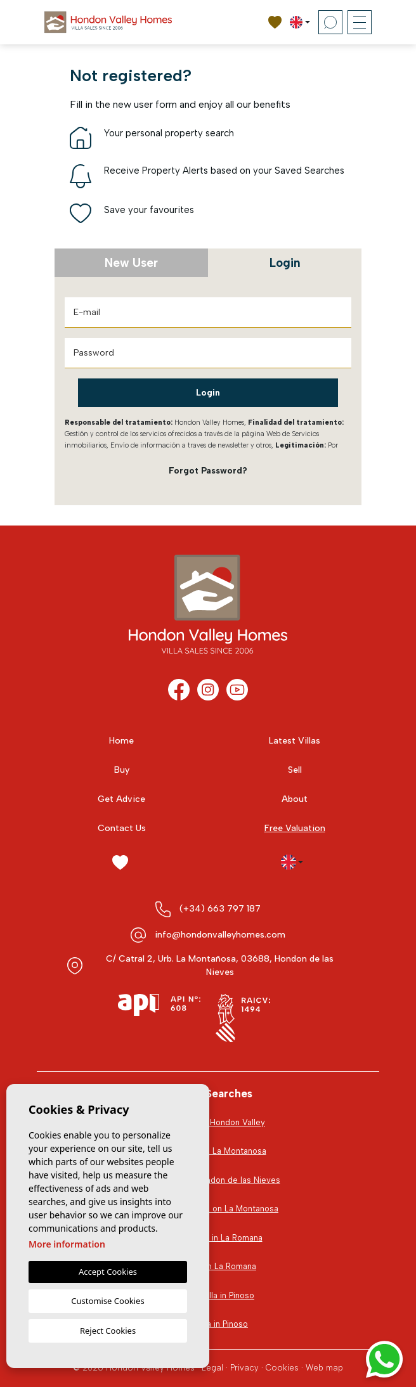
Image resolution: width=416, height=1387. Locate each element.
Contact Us (122, 828)
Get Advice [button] (121, 799)
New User (131, 262)
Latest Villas (294, 740)
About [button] (295, 799)
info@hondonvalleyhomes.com (220, 934)
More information (67, 1244)
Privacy (244, 1367)
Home (121, 740)
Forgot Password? (208, 470)
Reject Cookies (108, 1330)
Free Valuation (294, 828)
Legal (212, 1367)
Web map (324, 1367)
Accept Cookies (108, 1271)
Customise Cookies (107, 1300)
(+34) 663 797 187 (220, 908)
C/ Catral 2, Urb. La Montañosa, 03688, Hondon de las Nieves (220, 965)
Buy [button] (121, 769)
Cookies (282, 1367)
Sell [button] (295, 769)
